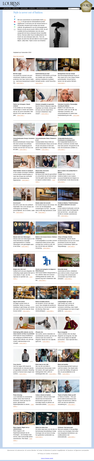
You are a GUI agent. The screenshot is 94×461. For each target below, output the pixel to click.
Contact (52, 8)
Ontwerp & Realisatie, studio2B (47, 458)
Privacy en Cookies (44, 453)
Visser (19, 21)
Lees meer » (20, 83)
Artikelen (7, 8)
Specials (16, 8)
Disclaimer (55, 453)
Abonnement (11, 450)
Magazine (24, 8)
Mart (44, 19)
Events (32, 8)
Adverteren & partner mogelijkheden (55, 450)
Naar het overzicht (18, 56)
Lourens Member (31, 450)
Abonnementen (42, 8)
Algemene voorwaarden (82, 450)
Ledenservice (20, 450)
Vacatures (70, 450)
